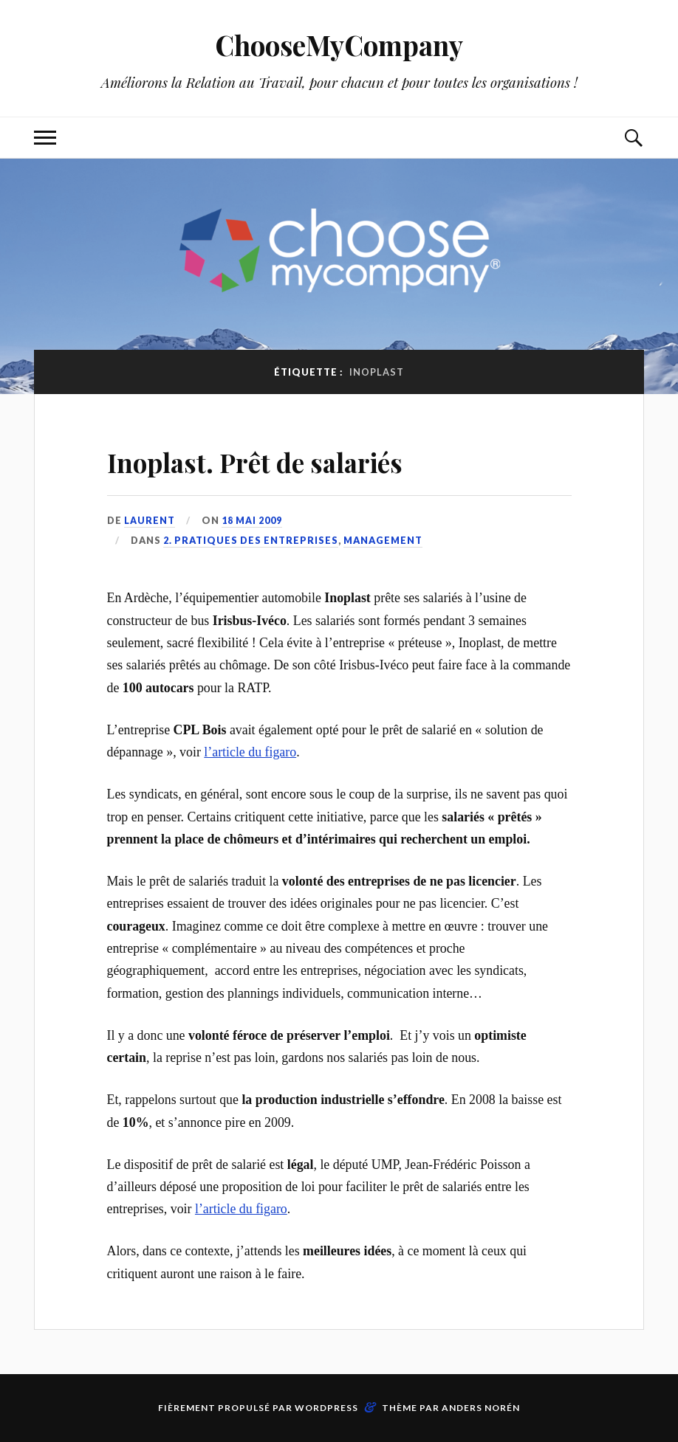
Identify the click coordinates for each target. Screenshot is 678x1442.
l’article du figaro (250, 752)
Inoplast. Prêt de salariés (293, 459)
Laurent (149, 520)
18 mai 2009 (252, 520)
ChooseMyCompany (339, 44)
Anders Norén (481, 1407)
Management (382, 540)
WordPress (326, 1407)
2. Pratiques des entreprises (250, 540)
